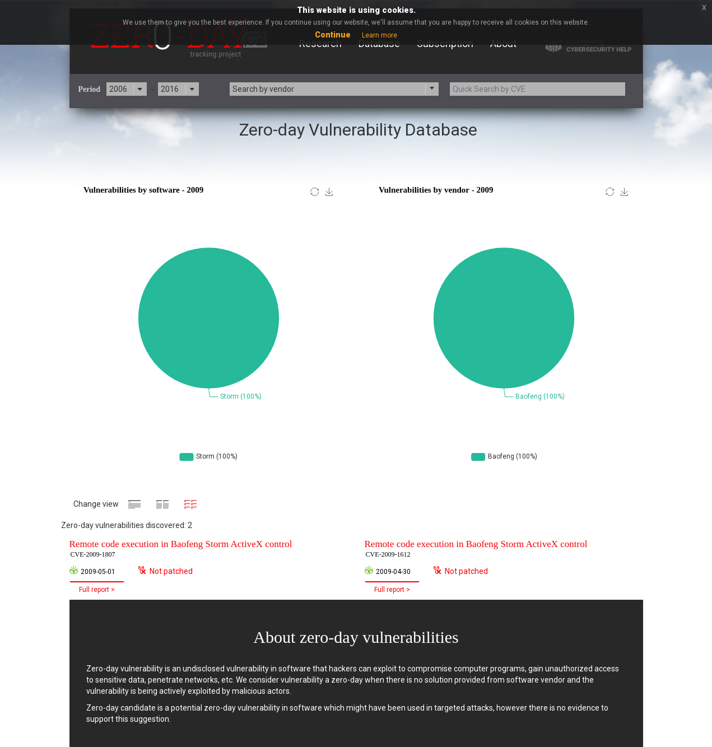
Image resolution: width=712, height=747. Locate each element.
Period (89, 89)
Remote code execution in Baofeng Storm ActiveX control (180, 549)
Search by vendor (263, 89)
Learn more (379, 35)
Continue (333, 34)
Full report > (97, 590)
